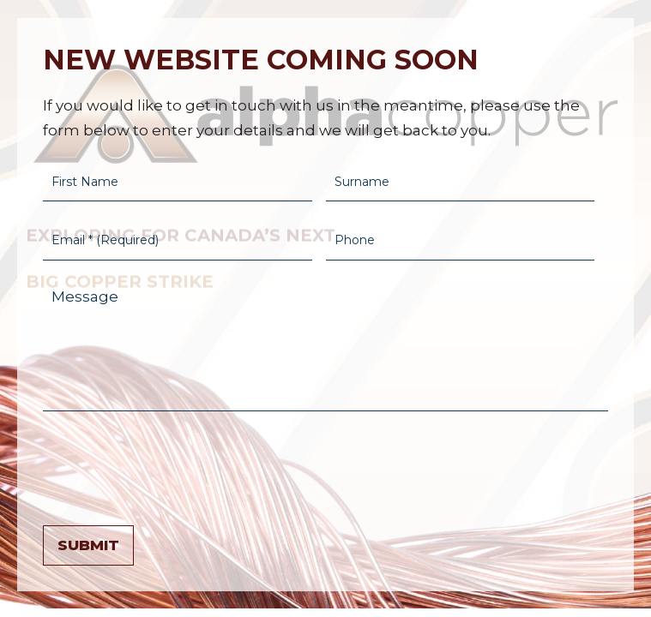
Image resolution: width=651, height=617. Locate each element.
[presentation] (173, 464)
